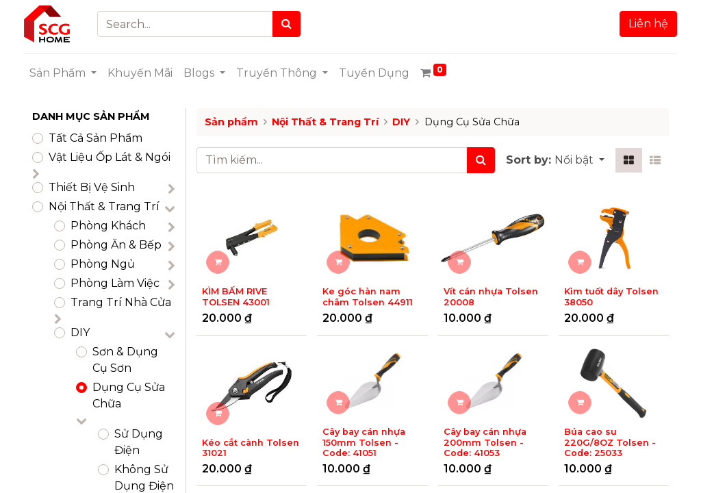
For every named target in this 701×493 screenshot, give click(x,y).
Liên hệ (640, 23)
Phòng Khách (108, 225)
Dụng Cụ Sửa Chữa (128, 395)
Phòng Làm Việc (115, 283)
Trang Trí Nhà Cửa (121, 302)
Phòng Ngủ (103, 263)
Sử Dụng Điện (138, 442)
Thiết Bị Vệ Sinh (92, 187)
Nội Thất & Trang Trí (104, 206)
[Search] (295, 24)
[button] (579, 160)
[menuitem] (148, 73)
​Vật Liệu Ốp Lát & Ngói (109, 157)
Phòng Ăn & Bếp (116, 244)
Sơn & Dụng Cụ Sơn (125, 360)
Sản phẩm (231, 122)
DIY (80, 332)
